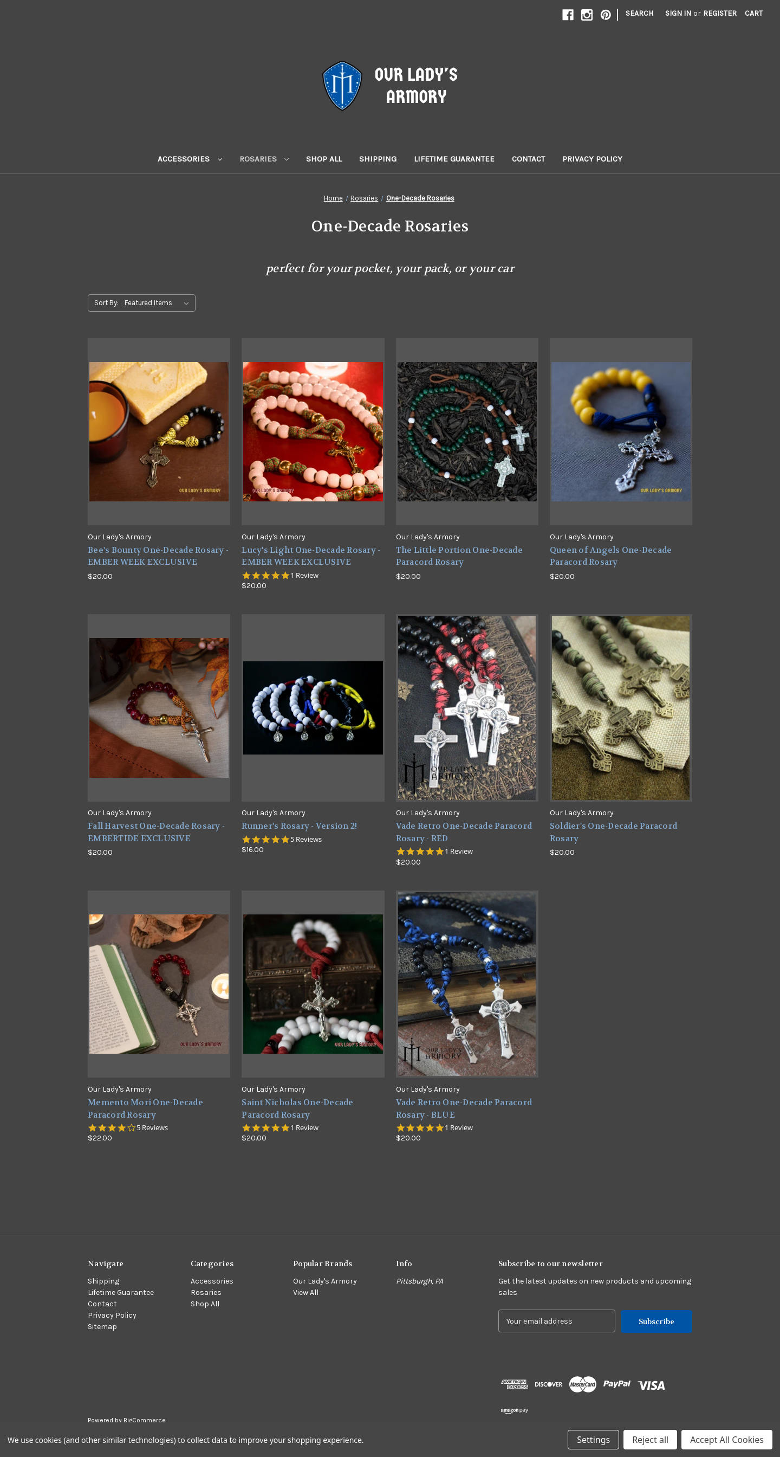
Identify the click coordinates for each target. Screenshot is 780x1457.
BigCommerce (144, 1419)
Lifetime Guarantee (454, 159)
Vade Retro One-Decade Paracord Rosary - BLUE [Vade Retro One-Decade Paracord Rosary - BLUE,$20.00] (464, 1108)
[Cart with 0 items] (754, 13)
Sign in (678, 13)
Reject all (650, 1440)
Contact (528, 159)
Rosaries (264, 159)
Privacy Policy (592, 159)
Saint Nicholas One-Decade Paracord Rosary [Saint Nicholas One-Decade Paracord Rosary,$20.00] (297, 1108)
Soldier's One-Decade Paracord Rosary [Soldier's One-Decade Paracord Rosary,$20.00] (613, 832)
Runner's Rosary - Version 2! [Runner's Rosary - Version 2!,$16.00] (299, 826)
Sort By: (106, 303)
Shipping (377, 159)
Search (639, 13)
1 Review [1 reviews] (304, 575)
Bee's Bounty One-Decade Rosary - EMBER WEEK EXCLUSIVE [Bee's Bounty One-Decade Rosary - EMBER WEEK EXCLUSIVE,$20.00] (158, 556)
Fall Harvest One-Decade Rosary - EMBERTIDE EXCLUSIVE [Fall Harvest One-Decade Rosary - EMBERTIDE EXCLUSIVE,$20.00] (156, 832)
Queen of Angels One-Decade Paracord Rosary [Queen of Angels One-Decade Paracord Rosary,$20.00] (611, 556)
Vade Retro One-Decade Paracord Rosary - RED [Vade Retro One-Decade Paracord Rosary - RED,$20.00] (464, 832)
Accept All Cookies (727, 1440)
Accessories (190, 159)
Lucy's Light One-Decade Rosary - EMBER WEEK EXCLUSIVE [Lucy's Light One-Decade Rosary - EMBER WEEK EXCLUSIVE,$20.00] (311, 556)
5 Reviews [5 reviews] (306, 839)
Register (720, 13)
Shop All (324, 159)
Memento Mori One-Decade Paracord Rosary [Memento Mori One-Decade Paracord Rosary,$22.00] (145, 1108)
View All (305, 1292)
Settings (593, 1440)
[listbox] (159, 303)
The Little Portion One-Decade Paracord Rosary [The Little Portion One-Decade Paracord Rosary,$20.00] (459, 556)
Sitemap (102, 1326)
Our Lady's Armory (325, 1281)
